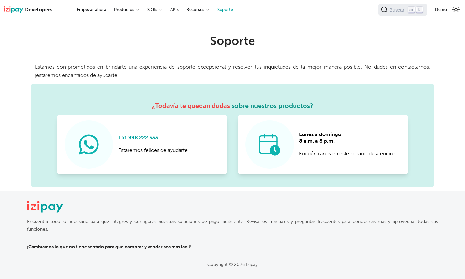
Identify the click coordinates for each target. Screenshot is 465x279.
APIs (174, 9)
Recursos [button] (195, 9)
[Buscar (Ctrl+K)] (402, 10)
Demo (441, 9)
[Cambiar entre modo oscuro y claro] (456, 10)
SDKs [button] (152, 9)
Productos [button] (124, 9)
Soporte (225, 9)
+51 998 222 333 (138, 137)
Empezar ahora (91, 9)
